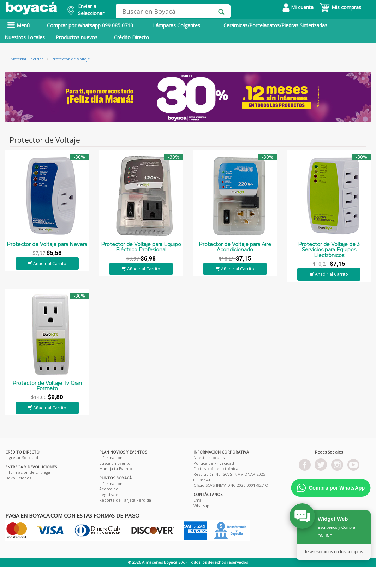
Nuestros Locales (25, 37)
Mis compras (340, 7)
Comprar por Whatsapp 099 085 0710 (90, 25)
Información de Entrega (27, 472)
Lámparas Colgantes (176, 25)
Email (198, 500)
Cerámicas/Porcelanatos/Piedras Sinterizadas (275, 25)
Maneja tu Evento (115, 468)
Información (111, 457)
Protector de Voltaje (71, 59)
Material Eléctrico (27, 59)
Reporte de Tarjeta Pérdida (125, 500)
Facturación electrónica (215, 468)
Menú (18, 25)
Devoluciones (18, 477)
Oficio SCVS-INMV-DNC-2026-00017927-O (230, 485)
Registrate (108, 494)
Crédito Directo (131, 37)
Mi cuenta (298, 7)
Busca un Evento (114, 463)
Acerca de (108, 488)
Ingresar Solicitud (21, 457)
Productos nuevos (76, 37)
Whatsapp (202, 505)
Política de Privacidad (213, 463)
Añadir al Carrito (47, 264)
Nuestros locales (209, 457)
